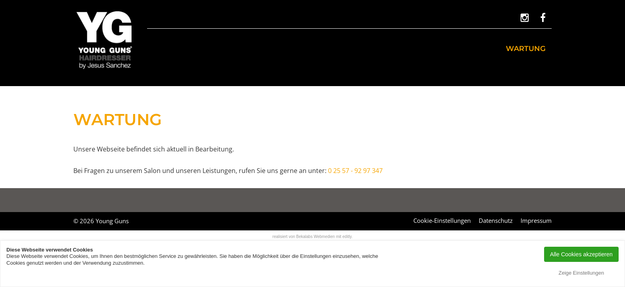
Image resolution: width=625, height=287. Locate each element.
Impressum (536, 220)
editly (347, 236)
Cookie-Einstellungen (442, 220)
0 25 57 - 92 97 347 (355, 170)
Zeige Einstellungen (581, 273)
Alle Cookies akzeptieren (581, 254)
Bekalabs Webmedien (315, 236)
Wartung (526, 48)
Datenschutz (496, 220)
